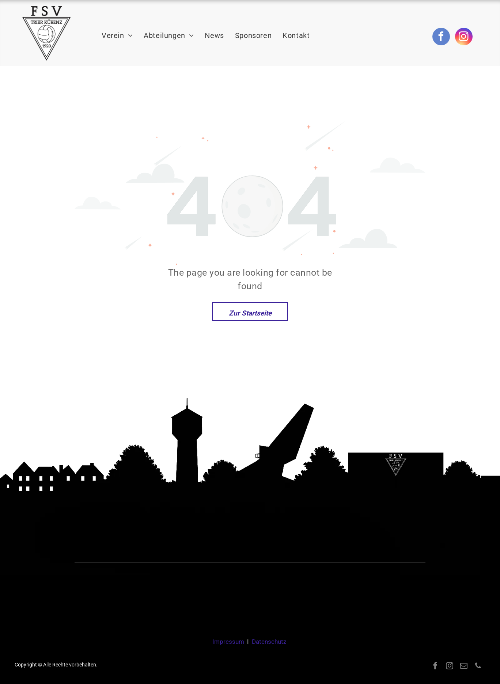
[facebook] (441, 37)
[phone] (478, 666)
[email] (463, 666)
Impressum (228, 641)
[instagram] (464, 37)
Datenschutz (269, 641)
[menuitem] (117, 36)
